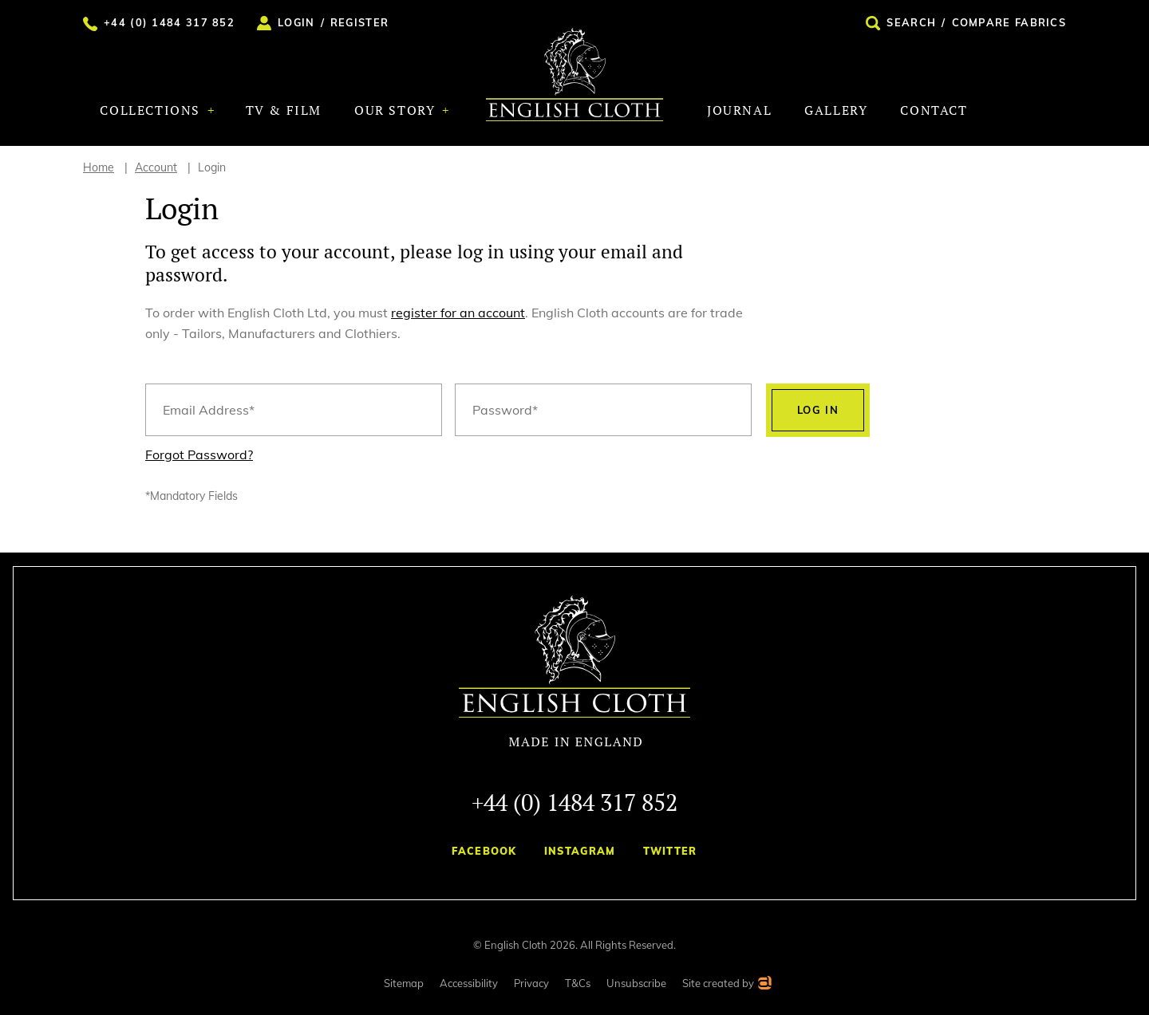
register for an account (458, 313)
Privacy (531, 983)
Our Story (397, 110)
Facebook (484, 850)
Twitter (670, 850)
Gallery (835, 110)
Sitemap (404, 983)
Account (156, 167)
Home (98, 167)
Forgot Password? (199, 454)
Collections (152, 110)
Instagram (580, 850)
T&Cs (577, 983)
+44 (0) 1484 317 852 (574, 802)
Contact (933, 110)
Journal (739, 110)
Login (212, 167)
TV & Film (284, 110)
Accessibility (469, 983)
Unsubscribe (636, 983)
